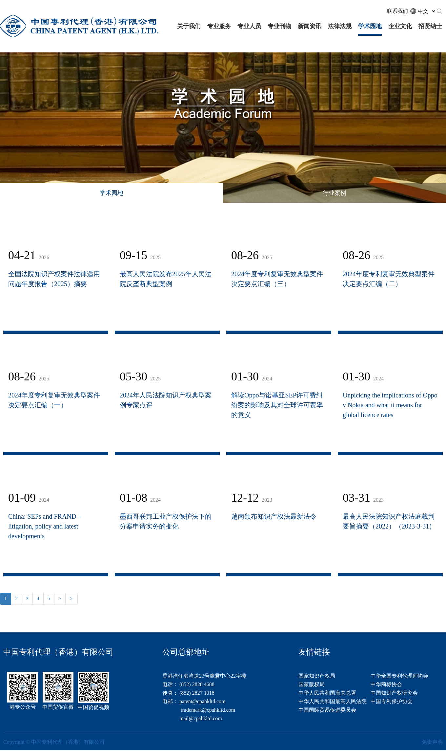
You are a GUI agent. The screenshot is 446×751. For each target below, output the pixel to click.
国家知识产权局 (316, 676)
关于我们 (189, 26)
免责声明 (432, 742)
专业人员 (249, 26)
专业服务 (219, 26)
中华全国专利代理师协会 (399, 676)
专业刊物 (279, 26)
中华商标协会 (386, 684)
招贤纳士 (430, 26)
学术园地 (370, 26)
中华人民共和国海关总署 (327, 693)
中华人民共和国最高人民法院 (332, 701)
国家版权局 (311, 684)
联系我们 (397, 11)
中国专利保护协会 (392, 701)
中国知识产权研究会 (394, 693)
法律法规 (340, 26)
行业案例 (334, 193)
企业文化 (400, 26)
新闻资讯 (309, 26)
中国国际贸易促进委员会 (327, 710)
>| (71, 598)
